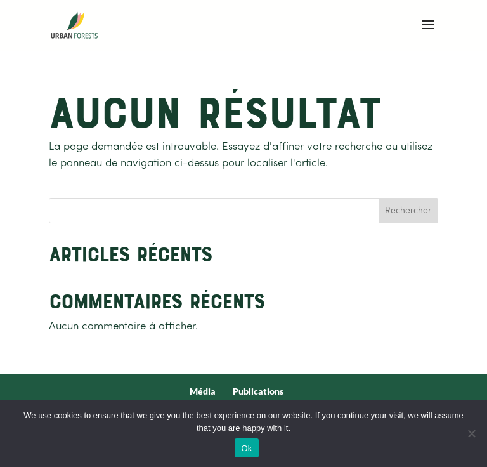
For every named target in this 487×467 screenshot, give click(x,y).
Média (203, 391)
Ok (246, 448)
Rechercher (408, 211)
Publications (258, 391)
